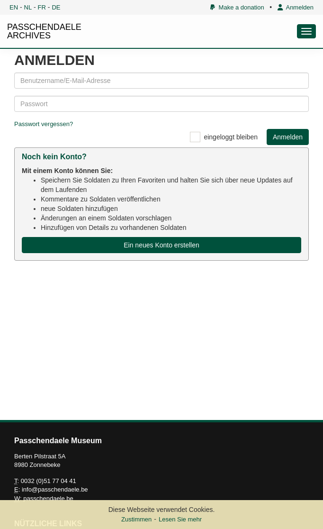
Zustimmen (136, 519)
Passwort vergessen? (43, 124)
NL (28, 7)
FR (42, 7)
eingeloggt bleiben (231, 137)
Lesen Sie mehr (180, 519)
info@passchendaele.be (55, 489)
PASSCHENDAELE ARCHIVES (44, 31)
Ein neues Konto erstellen (161, 245)
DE (56, 7)
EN (13, 7)
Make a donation (237, 7)
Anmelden (296, 7)
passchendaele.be (48, 498)
